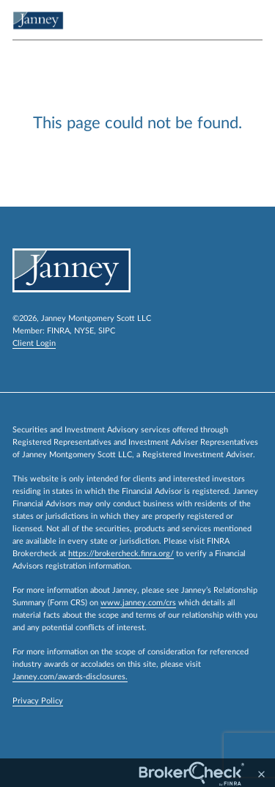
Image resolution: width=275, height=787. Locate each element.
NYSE (84, 331)
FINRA (58, 331)
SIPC (106, 331)
